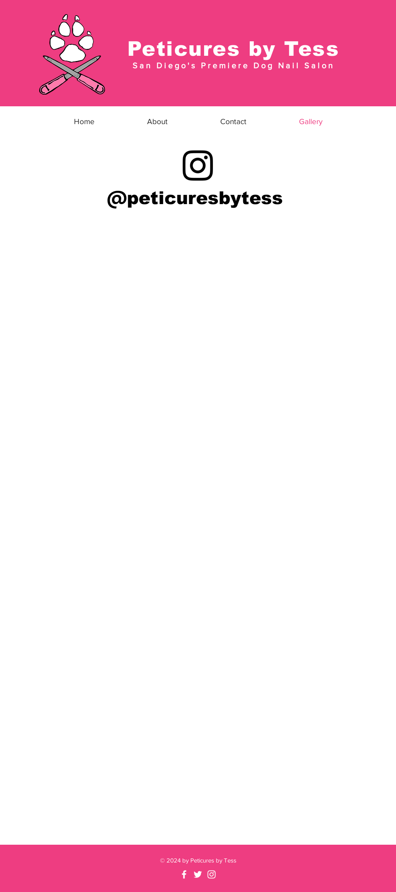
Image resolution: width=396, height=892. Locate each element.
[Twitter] (197, 874)
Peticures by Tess (233, 49)
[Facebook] (184, 874)
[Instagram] (197, 165)
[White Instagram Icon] (211, 874)
